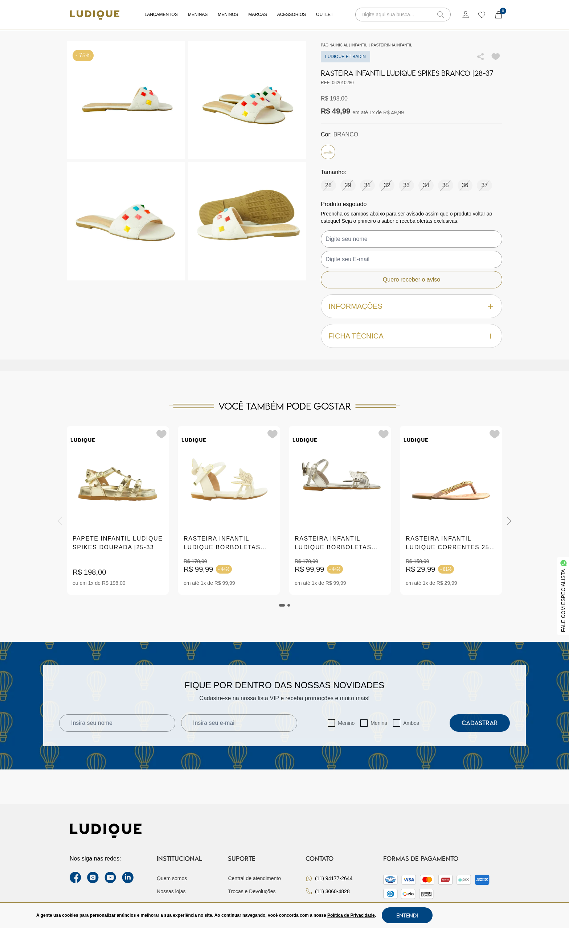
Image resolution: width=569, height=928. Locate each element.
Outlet (324, 14)
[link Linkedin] (128, 877)
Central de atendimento (254, 878)
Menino (346, 723)
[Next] (509, 521)
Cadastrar (480, 723)
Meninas (198, 14)
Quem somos (172, 878)
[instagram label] (93, 877)
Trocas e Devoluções (251, 891)
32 (387, 185)
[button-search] (441, 15)
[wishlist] (481, 14)
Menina (379, 723)
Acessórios (291, 14)
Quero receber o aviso (411, 279)
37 (484, 185)
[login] (465, 14)
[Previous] (60, 521)
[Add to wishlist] (496, 57)
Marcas (257, 14)
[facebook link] (75, 877)
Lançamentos (161, 14)
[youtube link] (110, 877)
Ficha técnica (411, 336)
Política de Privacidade (351, 915)
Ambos (411, 723)
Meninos (228, 14)
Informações (411, 306)
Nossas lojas (171, 891)
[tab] (282, 605)
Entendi (407, 915)
